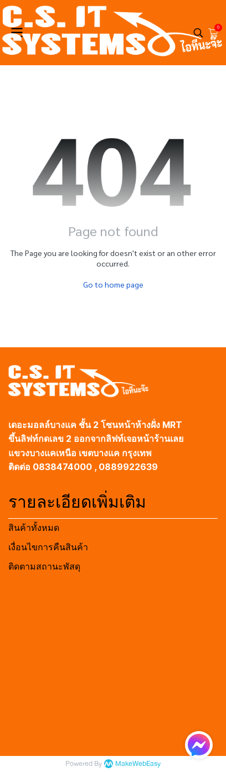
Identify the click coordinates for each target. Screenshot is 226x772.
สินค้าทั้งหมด (33, 528)
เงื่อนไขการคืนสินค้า (48, 547)
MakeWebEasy (138, 764)
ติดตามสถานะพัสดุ (44, 566)
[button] (198, 32)
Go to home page (113, 284)
